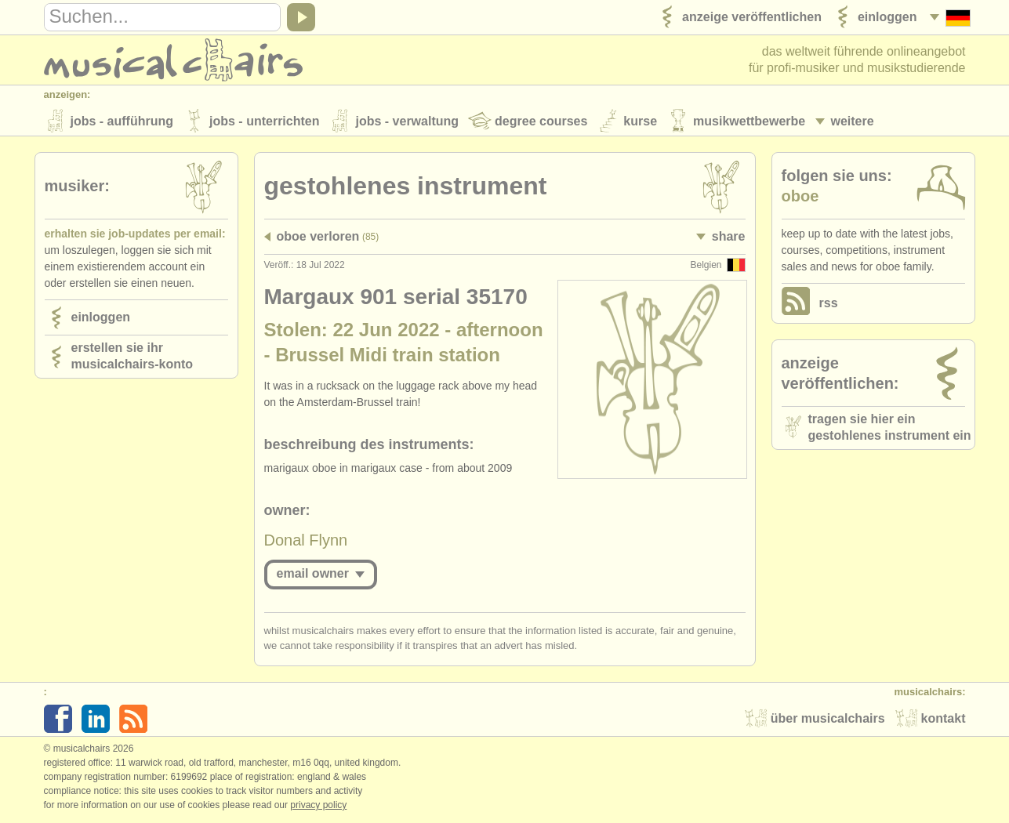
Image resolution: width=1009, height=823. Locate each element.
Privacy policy (318, 806)
